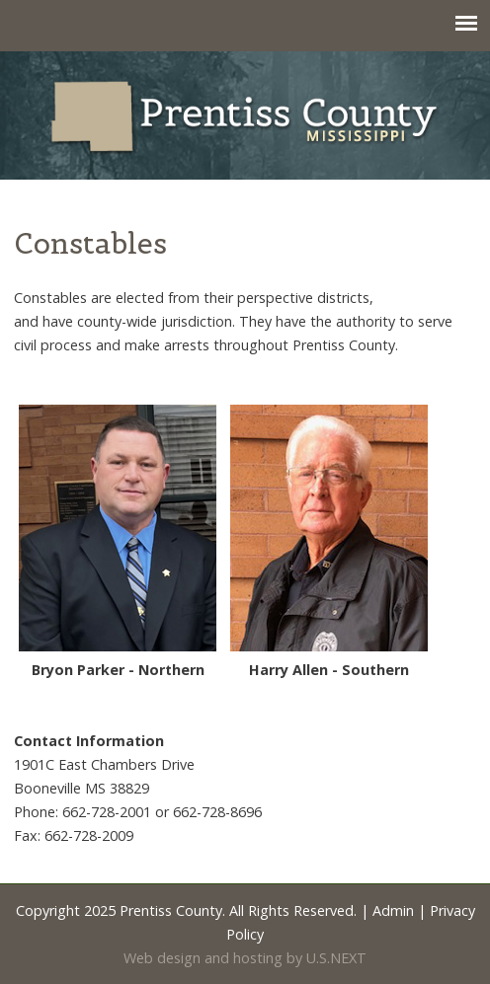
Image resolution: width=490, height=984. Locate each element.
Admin (393, 910)
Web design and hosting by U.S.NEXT (245, 957)
